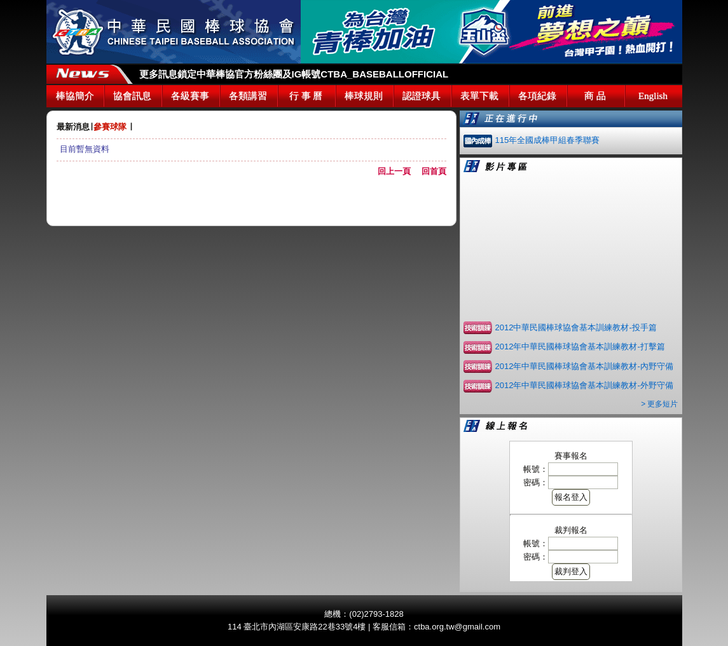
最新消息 (73, 126)
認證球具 (421, 96)
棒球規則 (364, 96)
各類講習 (248, 96)
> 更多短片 (659, 404)
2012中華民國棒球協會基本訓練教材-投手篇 (576, 327)
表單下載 (479, 96)
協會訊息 (132, 96)
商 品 (595, 96)
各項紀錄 (537, 96)
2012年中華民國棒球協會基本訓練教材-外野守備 (584, 385)
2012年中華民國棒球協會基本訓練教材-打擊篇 (580, 346)
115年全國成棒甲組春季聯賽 (547, 140)
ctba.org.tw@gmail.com (457, 626)
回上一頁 (398, 171)
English (653, 96)
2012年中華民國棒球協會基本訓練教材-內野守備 (584, 366)
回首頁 (434, 171)
